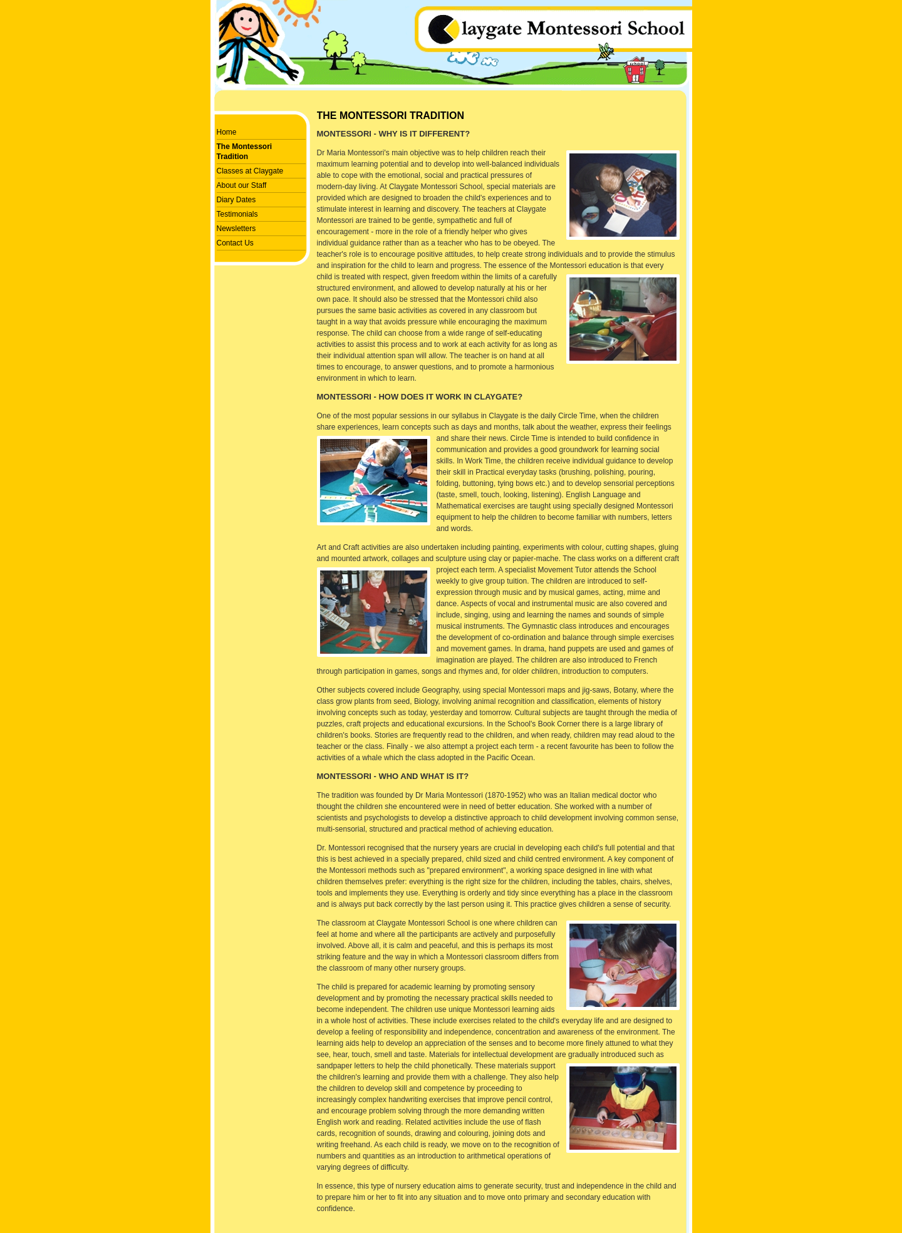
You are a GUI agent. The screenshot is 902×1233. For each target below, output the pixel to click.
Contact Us (235, 243)
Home (227, 132)
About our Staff (242, 185)
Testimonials (237, 214)
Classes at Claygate (250, 171)
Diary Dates (236, 199)
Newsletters (236, 228)
